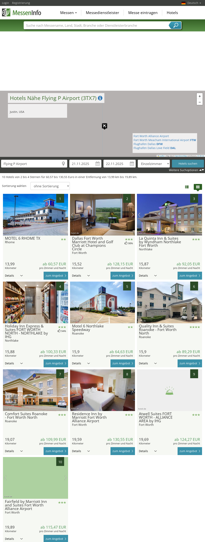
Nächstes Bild (66, 214)
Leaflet (161, 156)
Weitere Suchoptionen (183, 170)
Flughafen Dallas (148, 144)
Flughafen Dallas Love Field (155, 148)
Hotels (172, 12)
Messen (68, 12)
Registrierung (21, 3)
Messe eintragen (143, 12)
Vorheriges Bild (5, 214)
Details (14, 275)
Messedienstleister (102, 12)
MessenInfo (21, 12)
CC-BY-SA (200, 156)
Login (5, 3)
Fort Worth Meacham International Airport (165, 140)
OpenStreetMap (181, 156)
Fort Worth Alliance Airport (151, 136)
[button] (102, 124)
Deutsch (194, 3)
